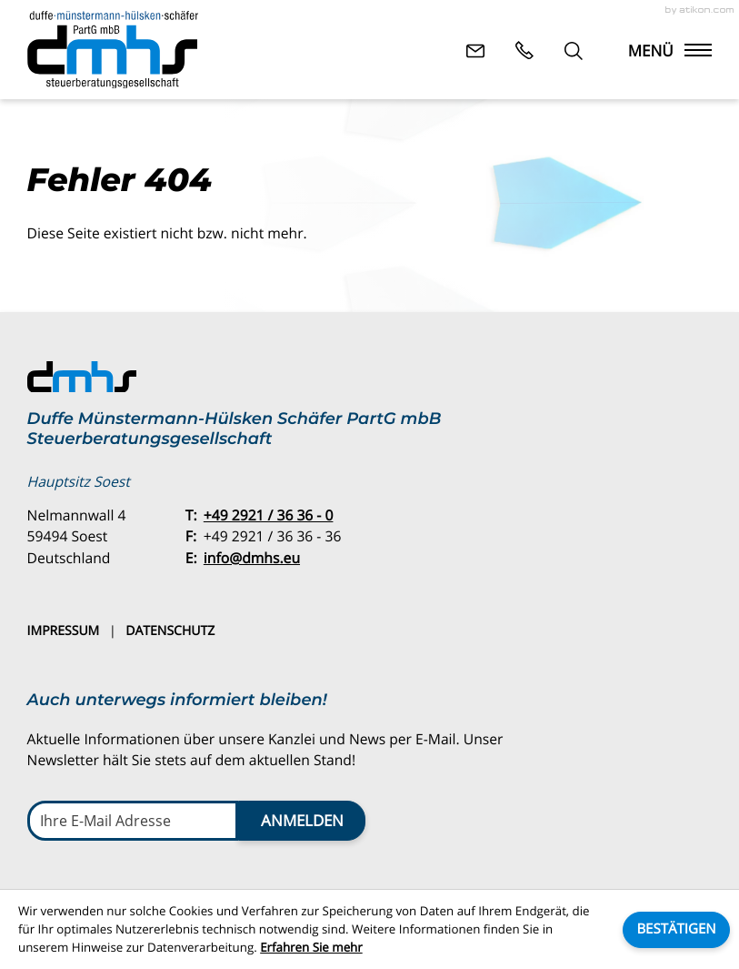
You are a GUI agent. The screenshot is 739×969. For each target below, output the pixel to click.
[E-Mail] (133, 821)
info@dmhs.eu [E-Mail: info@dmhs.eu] (252, 558)
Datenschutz (170, 631)
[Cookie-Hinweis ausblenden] (676, 930)
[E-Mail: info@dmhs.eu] (475, 50)
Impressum (63, 631)
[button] (524, 50)
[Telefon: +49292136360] (269, 516)
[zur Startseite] (112, 50)
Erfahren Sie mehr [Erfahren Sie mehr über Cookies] (311, 947)
